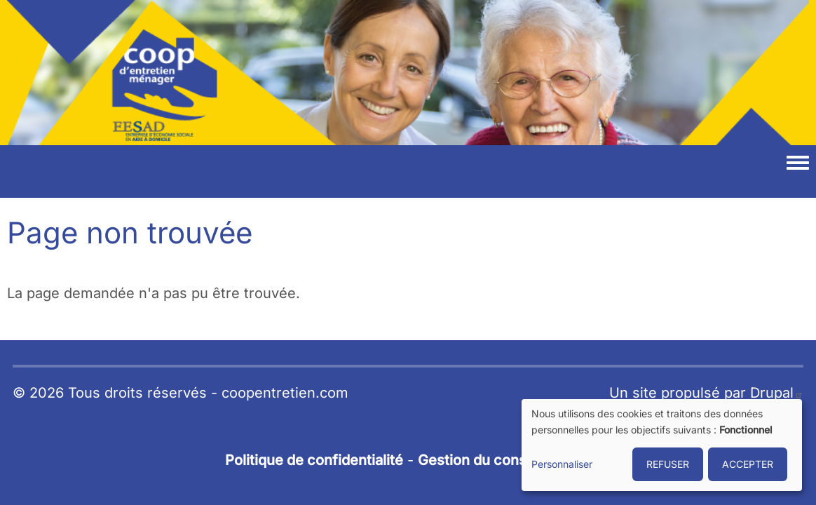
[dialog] (662, 445)
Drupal (776, 392)
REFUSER (667, 464)
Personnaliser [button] (561, 464)
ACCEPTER (747, 464)
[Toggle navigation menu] (798, 163)
